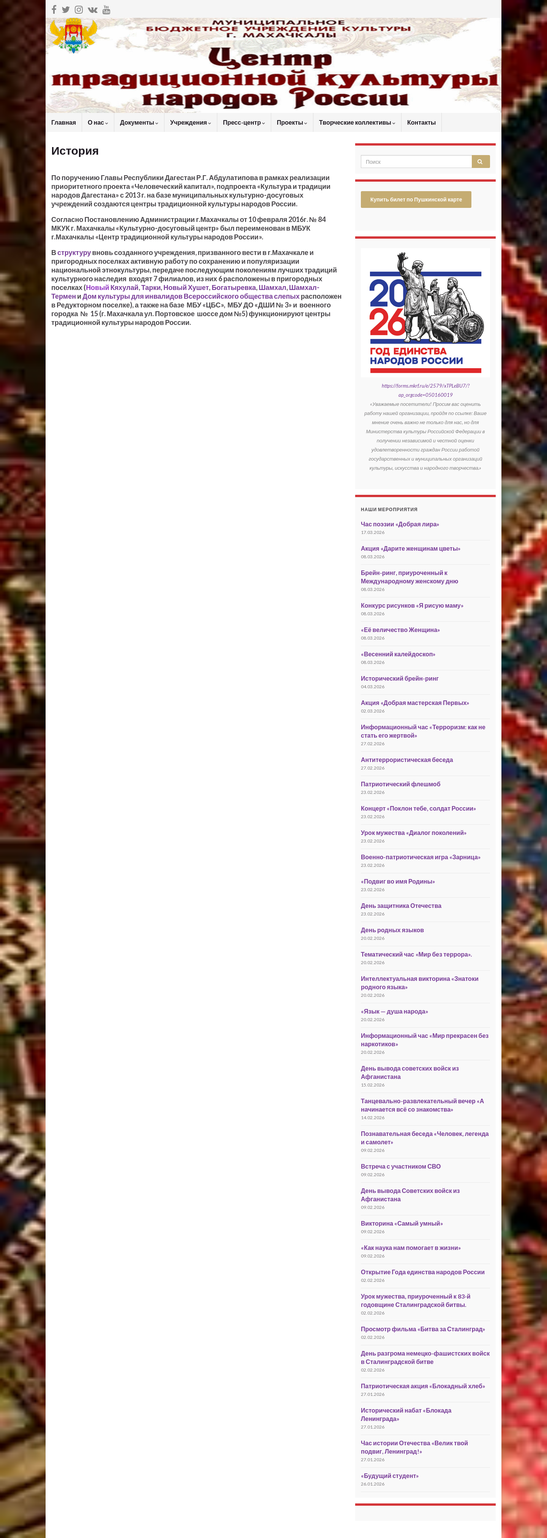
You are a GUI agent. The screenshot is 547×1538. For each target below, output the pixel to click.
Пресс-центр (244, 122)
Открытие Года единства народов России (423, 1271)
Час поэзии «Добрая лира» (400, 523)
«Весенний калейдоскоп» (398, 653)
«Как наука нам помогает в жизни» (411, 1247)
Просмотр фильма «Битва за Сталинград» (423, 1328)
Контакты (421, 122)
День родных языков (392, 929)
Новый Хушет (186, 287)
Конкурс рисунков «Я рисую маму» (412, 605)
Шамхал (272, 287)
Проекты (292, 122)
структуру (74, 252)
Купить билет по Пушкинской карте (416, 199)
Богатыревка (234, 287)
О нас (98, 122)
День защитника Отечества (401, 905)
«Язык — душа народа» (394, 1011)
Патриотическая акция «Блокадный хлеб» (423, 1385)
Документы (139, 122)
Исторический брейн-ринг (400, 678)
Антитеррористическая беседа (407, 759)
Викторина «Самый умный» (402, 1223)
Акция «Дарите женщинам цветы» (411, 548)
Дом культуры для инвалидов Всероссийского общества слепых (191, 296)
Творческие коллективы (357, 122)
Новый (98, 287)
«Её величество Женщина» (400, 629)
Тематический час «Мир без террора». (416, 954)
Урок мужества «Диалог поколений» (414, 832)
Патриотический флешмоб (401, 783)
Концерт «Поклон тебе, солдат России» (418, 808)
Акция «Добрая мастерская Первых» (415, 702)
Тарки (151, 287)
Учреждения (190, 122)
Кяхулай (125, 287)
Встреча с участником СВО (401, 1166)
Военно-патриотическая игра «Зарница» (421, 856)
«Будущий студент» (390, 1475)
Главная (63, 122)
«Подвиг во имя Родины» (398, 881)
